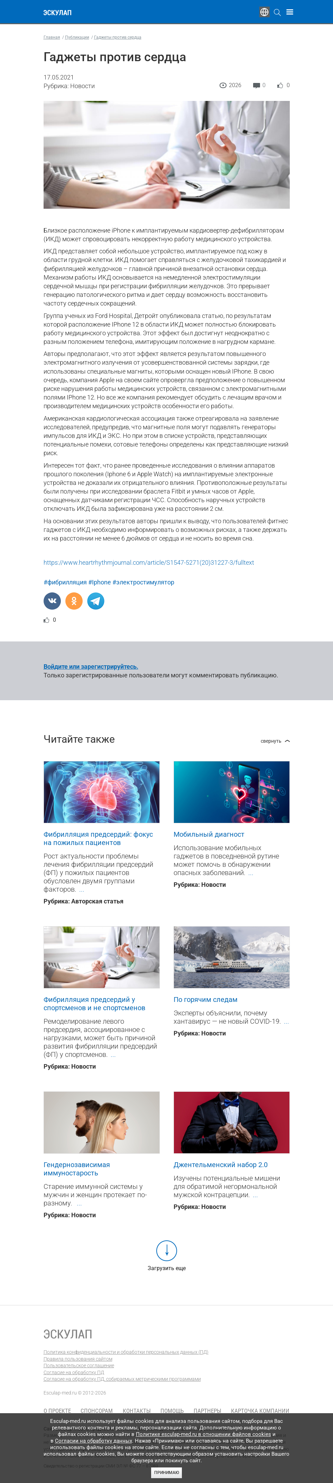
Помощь (172, 1411)
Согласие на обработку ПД (74, 1372)
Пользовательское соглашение (79, 1365)
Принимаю (166, 1472)
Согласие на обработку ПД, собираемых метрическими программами (122, 1379)
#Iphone (99, 582)
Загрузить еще (167, 1268)
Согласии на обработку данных (93, 1441)
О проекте (57, 1411)
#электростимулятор (143, 582)
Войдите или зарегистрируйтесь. (91, 666)
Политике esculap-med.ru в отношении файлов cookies (203, 1434)
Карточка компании (260, 1411)
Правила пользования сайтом (78, 1359)
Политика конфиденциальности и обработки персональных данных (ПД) (126, 1352)
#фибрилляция (65, 582)
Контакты (137, 1411)
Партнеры (207, 1411)
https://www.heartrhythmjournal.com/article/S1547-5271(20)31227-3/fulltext (149, 562)
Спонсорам (97, 1411)
